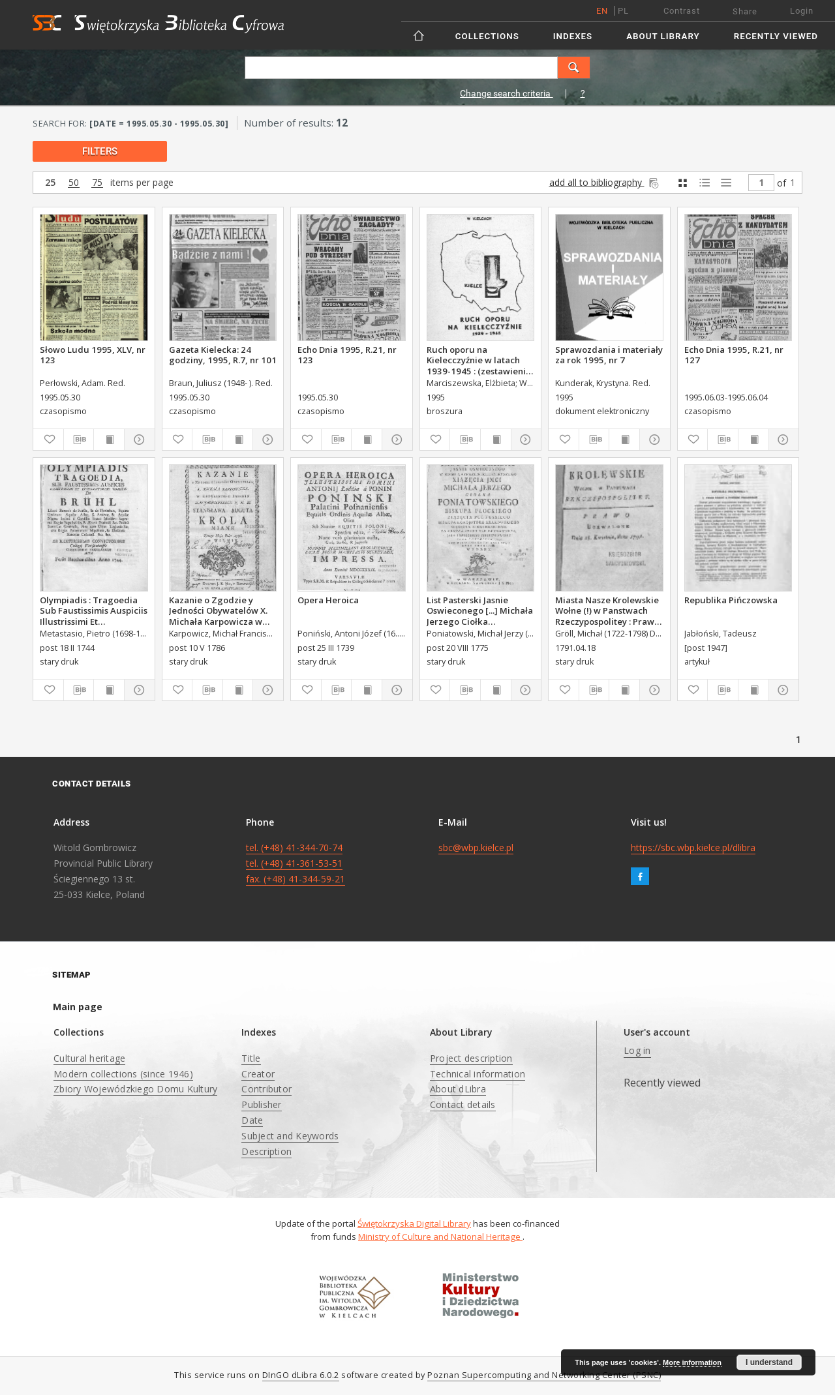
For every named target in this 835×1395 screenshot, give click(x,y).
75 (97, 183)
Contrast (681, 11)
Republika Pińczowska (731, 600)
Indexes (572, 36)
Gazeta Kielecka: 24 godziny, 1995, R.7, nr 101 (223, 355)
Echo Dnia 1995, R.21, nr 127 (733, 355)
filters (99, 151)
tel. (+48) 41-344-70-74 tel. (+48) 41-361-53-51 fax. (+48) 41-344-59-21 (295, 863)
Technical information (477, 1074)
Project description (471, 1058)
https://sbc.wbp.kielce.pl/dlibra (693, 847)
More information (692, 1362)
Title (250, 1058)
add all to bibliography (605, 182)
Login (801, 11)
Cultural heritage (89, 1058)
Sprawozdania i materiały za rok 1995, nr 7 (609, 355)
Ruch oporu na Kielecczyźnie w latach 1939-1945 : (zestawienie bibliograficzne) (479, 360)
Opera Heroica (328, 600)
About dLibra (458, 1089)
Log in (637, 1050)
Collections (487, 36)
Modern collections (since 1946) (123, 1074)
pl (623, 11)
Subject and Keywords (290, 1136)
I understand (769, 1362)
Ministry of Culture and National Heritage (440, 1236)
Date (252, 1120)
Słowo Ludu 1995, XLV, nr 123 (92, 355)
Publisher (261, 1104)
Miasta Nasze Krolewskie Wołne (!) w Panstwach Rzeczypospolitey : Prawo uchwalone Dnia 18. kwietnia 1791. (607, 610)
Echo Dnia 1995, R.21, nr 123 (347, 355)
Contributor (266, 1089)
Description (266, 1151)
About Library (662, 36)
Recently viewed (776, 36)
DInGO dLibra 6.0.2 (300, 1375)
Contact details (463, 1104)
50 (73, 183)
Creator (258, 1074)
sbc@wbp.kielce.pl (475, 847)
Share (745, 11)
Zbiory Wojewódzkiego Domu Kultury (135, 1089)
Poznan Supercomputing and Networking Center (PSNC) (544, 1375)
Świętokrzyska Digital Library (414, 1223)
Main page (77, 1006)
